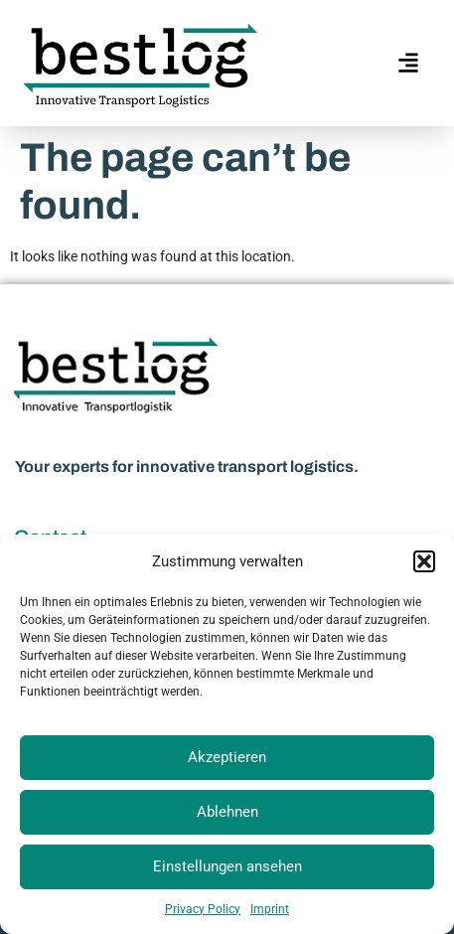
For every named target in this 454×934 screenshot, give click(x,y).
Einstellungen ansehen (227, 866)
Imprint (269, 909)
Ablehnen (227, 812)
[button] (424, 561)
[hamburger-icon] (406, 63)
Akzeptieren (227, 757)
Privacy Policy (202, 909)
